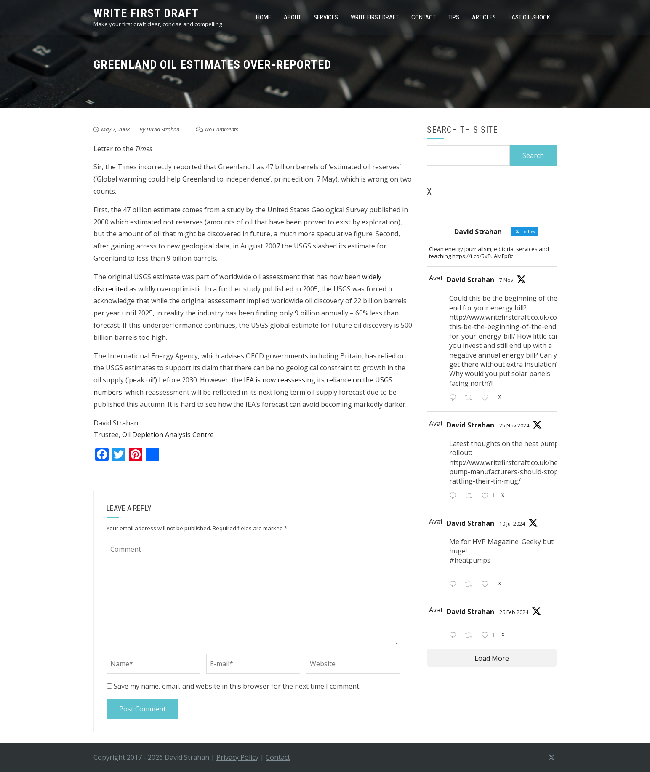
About (292, 17)
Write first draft (375, 17)
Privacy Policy (237, 757)
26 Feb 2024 (513, 612)
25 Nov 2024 (514, 425)
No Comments (221, 129)
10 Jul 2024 (512, 523)
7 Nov (506, 280)
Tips (453, 17)
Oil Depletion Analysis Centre (168, 434)
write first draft (146, 13)
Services (326, 17)
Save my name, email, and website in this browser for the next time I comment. (237, 686)
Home (263, 17)
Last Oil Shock (529, 17)
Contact (423, 17)
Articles (484, 17)
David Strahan (163, 129)
